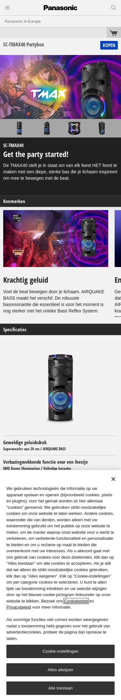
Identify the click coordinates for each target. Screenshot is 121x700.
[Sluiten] (113, 479)
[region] (60, 585)
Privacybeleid (18, 607)
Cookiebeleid (76, 601)
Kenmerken (14, 201)
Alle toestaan (60, 688)
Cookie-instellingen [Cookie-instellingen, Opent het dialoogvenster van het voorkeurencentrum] (60, 651)
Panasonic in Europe (23, 21)
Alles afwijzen (60, 669)
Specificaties (14, 329)
